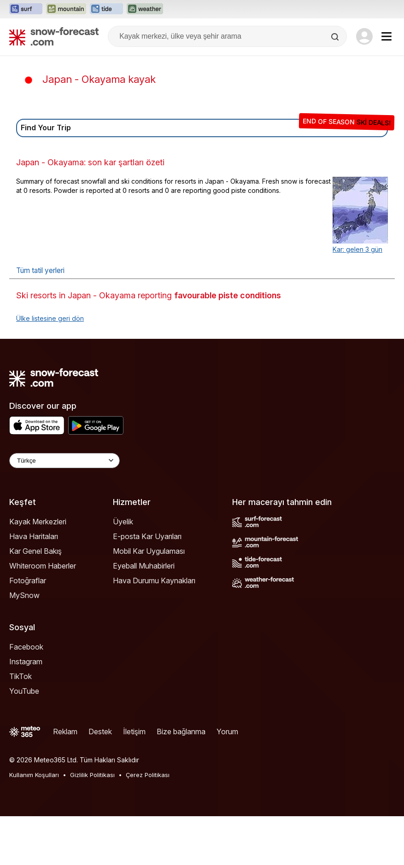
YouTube (24, 691)
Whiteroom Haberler (42, 565)
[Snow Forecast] (54, 36)
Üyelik (123, 521)
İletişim (134, 731)
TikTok (20, 676)
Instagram (25, 661)
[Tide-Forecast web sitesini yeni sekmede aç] (106, 9)
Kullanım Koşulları (34, 774)
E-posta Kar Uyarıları (147, 536)
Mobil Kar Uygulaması (149, 551)
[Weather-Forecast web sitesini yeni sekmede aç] (145, 9)
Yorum (227, 731)
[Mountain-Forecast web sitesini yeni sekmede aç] (66, 9)
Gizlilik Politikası (92, 774)
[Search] (335, 36)
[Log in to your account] (364, 36)
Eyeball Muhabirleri (144, 565)
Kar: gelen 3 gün (357, 249)
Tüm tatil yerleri (40, 270)
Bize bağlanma (181, 731)
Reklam (65, 731)
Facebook (26, 646)
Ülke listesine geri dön (50, 318)
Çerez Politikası (148, 774)
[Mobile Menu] (386, 36)
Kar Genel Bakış (35, 551)
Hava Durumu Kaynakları (154, 580)
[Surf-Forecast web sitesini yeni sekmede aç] (25, 9)
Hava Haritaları (33, 536)
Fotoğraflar (27, 580)
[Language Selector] (64, 460)
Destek (100, 731)
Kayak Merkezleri (37, 521)
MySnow (24, 595)
